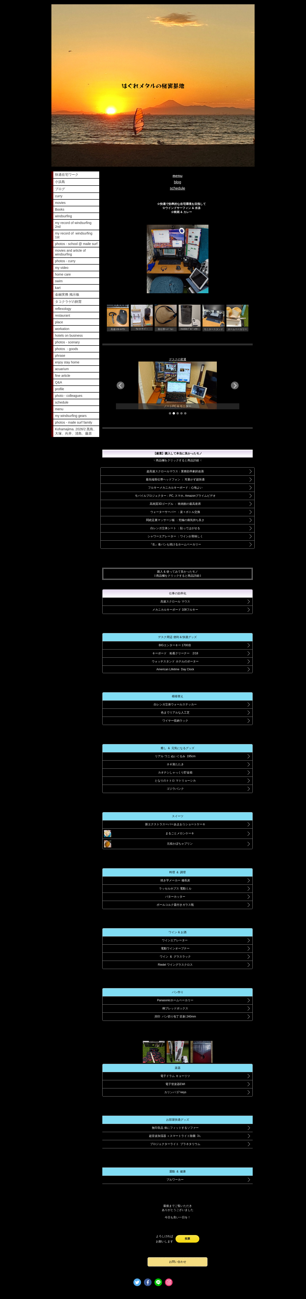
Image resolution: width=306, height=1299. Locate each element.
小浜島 (60, 182)
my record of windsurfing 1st (73, 235)
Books (59, 209)
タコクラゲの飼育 (68, 301)
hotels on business (69, 335)
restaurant (62, 315)
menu (59, 409)
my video (61, 268)
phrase (60, 355)
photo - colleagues (68, 396)
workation (62, 329)
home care (63, 274)
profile (59, 389)
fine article (62, 376)
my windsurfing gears (71, 416)
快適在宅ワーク (66, 174)
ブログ (60, 189)
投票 (187, 1238)
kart (57, 288)
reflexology (63, 309)
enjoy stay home (67, 362)
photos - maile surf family (73, 422)
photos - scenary (67, 342)
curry (58, 196)
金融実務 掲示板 (67, 294)
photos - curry (65, 261)
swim (59, 281)
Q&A (58, 382)
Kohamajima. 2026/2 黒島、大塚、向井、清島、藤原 (76, 431)
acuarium (62, 369)
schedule (61, 402)
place (59, 322)
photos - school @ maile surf (76, 244)
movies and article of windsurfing (70, 252)
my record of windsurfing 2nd (73, 225)
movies (60, 203)
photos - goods (66, 349)
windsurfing (63, 216)
